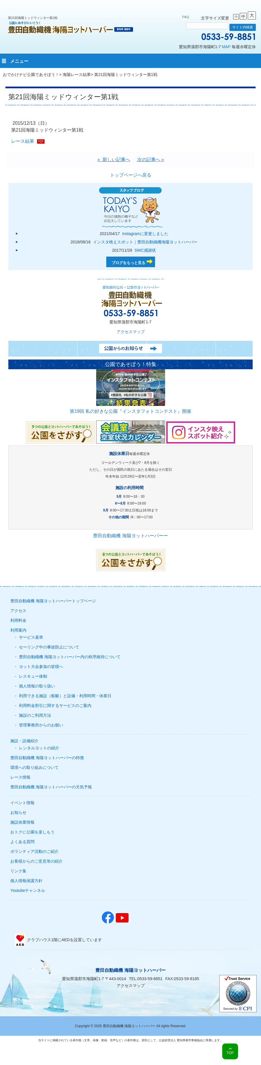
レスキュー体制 (33, 676)
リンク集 (18, 871)
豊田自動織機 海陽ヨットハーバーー (130, 535)
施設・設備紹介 (24, 740)
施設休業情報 (22, 822)
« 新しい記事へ (113, 159)
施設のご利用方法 (35, 715)
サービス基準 (31, 637)
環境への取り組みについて (34, 767)
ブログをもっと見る (128, 263)
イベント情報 (22, 802)
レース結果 (22, 141)
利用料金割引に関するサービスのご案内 (55, 705)
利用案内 (18, 630)
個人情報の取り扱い (37, 686)
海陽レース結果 (77, 74)
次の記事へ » (150, 159)
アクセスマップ (131, 331)
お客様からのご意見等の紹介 (36, 861)
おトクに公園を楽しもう (32, 832)
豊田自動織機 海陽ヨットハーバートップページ (53, 601)
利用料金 (18, 620)
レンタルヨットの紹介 (39, 748)
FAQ (185, 17)
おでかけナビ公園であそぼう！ (31, 74)
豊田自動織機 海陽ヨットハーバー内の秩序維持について (70, 656)
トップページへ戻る (130, 175)
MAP (226, 46)
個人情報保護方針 (26, 880)
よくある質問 (22, 841)
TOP (230, 1053)
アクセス (18, 610)
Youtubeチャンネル (27, 890)
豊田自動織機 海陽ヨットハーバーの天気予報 (51, 787)
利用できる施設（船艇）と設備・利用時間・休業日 (65, 695)
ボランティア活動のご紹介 (34, 851)
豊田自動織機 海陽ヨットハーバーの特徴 (47, 757)
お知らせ (18, 812)
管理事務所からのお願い (41, 725)
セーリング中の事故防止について (49, 647)
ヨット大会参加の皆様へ (41, 666)
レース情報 (20, 777)
